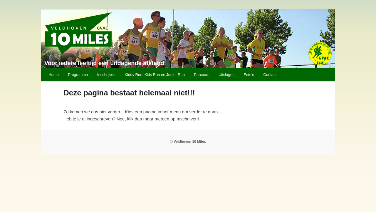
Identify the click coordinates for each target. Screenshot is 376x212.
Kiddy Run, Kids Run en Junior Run (155, 74)
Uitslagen (226, 74)
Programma (78, 74)
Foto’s (249, 74)
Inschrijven (106, 74)
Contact (269, 74)
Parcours (201, 74)
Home (53, 74)
